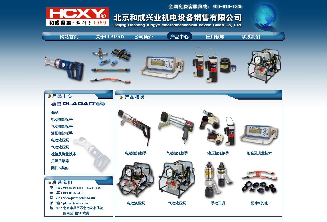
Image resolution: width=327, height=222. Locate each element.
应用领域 (215, 36)
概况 (54, 113)
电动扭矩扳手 (62, 119)
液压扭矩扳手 (62, 133)
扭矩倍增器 (60, 161)
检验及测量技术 (63, 154)
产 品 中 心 (62, 96)
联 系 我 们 (62, 182)
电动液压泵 (60, 140)
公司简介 (143, 36)
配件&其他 (59, 168)
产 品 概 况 (134, 97)
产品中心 (179, 36)
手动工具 (218, 203)
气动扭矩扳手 (62, 126)
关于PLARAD (110, 36)
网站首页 (69, 36)
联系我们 (251, 36)
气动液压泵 (60, 147)
